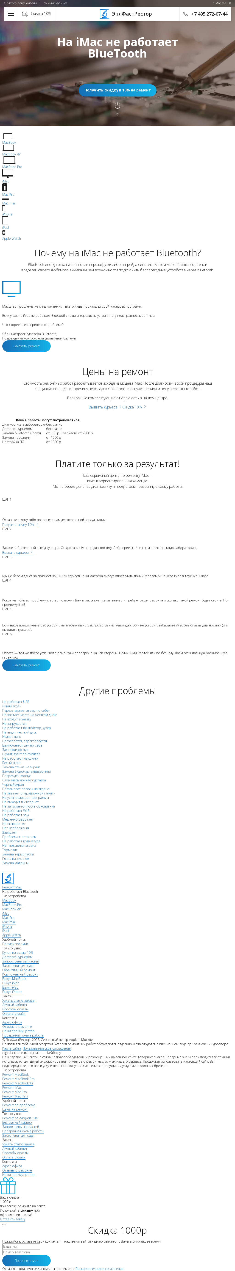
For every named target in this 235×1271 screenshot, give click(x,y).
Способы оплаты (15, 1009)
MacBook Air (11, 909)
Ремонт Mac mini (15, 1096)
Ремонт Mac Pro (14, 1092)
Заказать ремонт (26, 346)
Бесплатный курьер (17, 1122)
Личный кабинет (55, 3)
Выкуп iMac (10, 983)
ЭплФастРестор (117, 13)
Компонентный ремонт (20, 974)
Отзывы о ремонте (17, 1026)
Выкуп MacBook (14, 978)
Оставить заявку (12, 1219)
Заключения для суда (18, 965)
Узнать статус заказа (18, 1000)
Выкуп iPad (10, 987)
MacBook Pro (12, 904)
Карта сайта (11, 1048)
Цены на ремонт (15, 1109)
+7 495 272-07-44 (209, 14)
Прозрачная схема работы (23, 1035)
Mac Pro (8, 917)
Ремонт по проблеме (18, 1105)
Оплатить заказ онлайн (20, 3)
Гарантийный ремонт (18, 970)
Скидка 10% (41, 13)
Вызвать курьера (105, 407)
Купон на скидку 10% (17, 952)
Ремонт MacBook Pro (18, 1079)
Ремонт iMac (12, 1087)
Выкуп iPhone (12, 992)
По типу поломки (15, 944)
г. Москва (219, 3)
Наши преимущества (18, 1031)
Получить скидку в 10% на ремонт (117, 90)
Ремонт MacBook (15, 1074)
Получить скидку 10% (20, 524)
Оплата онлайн (13, 1013)
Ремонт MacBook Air (17, 1083)
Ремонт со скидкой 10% (20, 1118)
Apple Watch (11, 935)
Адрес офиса (12, 1022)
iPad (5, 931)
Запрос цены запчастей (20, 961)
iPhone (7, 926)
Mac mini (9, 922)
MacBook (9, 900)
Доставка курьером (17, 957)
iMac (5, 913)
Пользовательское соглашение (47, 1048)
